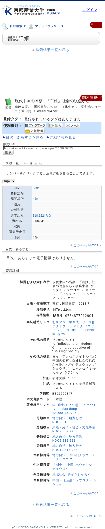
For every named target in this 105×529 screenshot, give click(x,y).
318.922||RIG (42, 215)
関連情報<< (92, 97)
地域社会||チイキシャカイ (71, 474)
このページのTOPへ (88, 245)
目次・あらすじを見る (24, 137)
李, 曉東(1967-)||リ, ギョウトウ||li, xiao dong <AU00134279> (74, 409)
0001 (36, 188)
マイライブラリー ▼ (45, 26)
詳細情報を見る (63, 137)
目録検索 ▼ (14, 26)
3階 (35, 199)
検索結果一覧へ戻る (52, 50)
